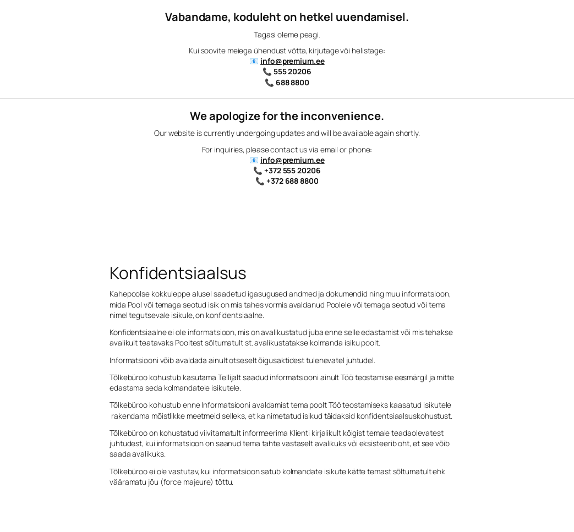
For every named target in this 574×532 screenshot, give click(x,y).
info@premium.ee (292, 61)
